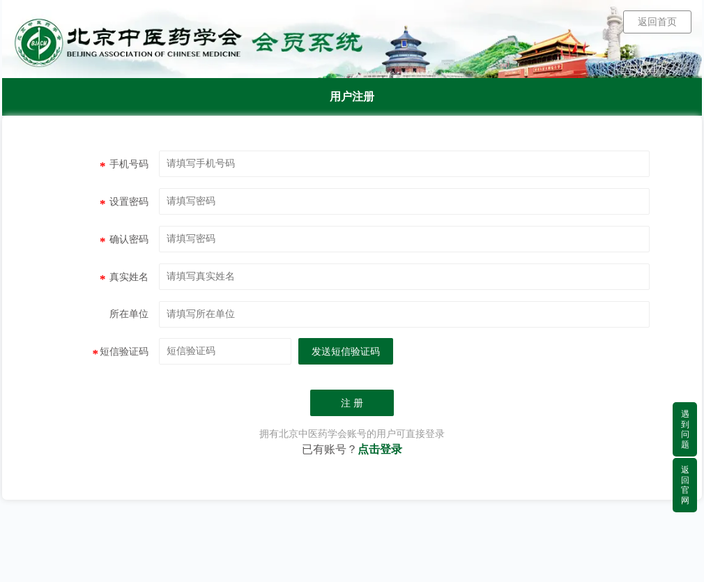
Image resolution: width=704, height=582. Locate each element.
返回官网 (685, 485)
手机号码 (124, 166)
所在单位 (128, 314)
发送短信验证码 (346, 351)
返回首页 (657, 22)
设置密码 (124, 203)
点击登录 (380, 449)
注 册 (352, 403)
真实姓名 (124, 279)
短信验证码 (121, 353)
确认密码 (124, 241)
